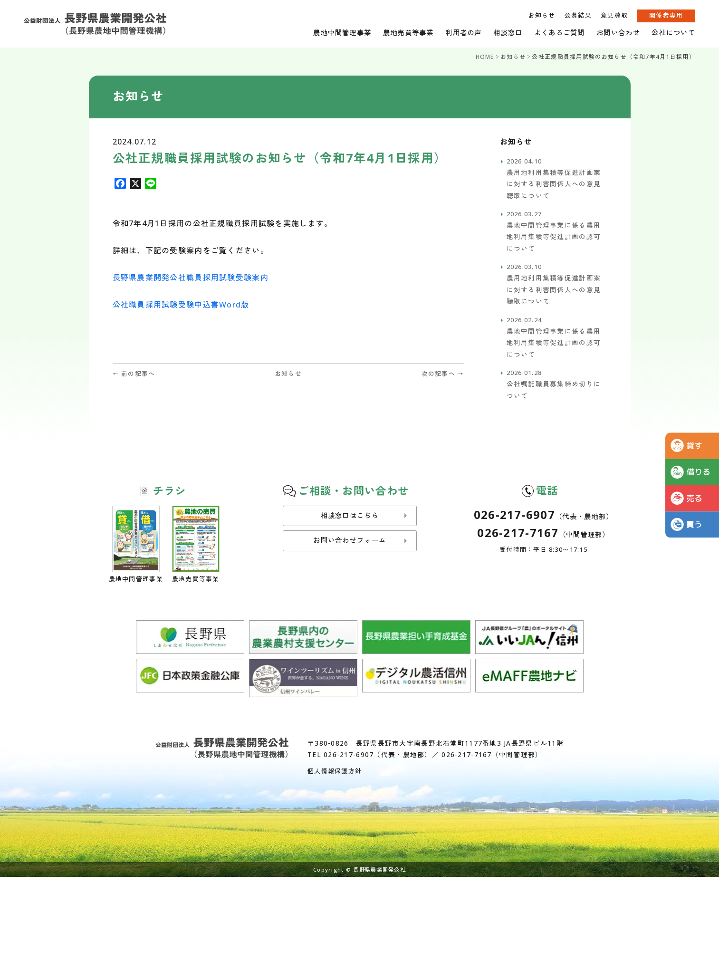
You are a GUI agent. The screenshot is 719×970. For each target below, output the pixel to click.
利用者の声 (463, 32)
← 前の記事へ (134, 373)
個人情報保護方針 (334, 771)
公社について (673, 32)
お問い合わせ (618, 32)
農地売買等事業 (408, 32)
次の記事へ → (443, 373)
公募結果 (578, 15)
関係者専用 (666, 15)
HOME (485, 57)
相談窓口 (507, 32)
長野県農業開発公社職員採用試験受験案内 (190, 277)
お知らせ (541, 15)
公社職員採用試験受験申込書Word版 (181, 304)
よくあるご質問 (559, 32)
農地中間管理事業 (342, 32)
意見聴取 (614, 15)
